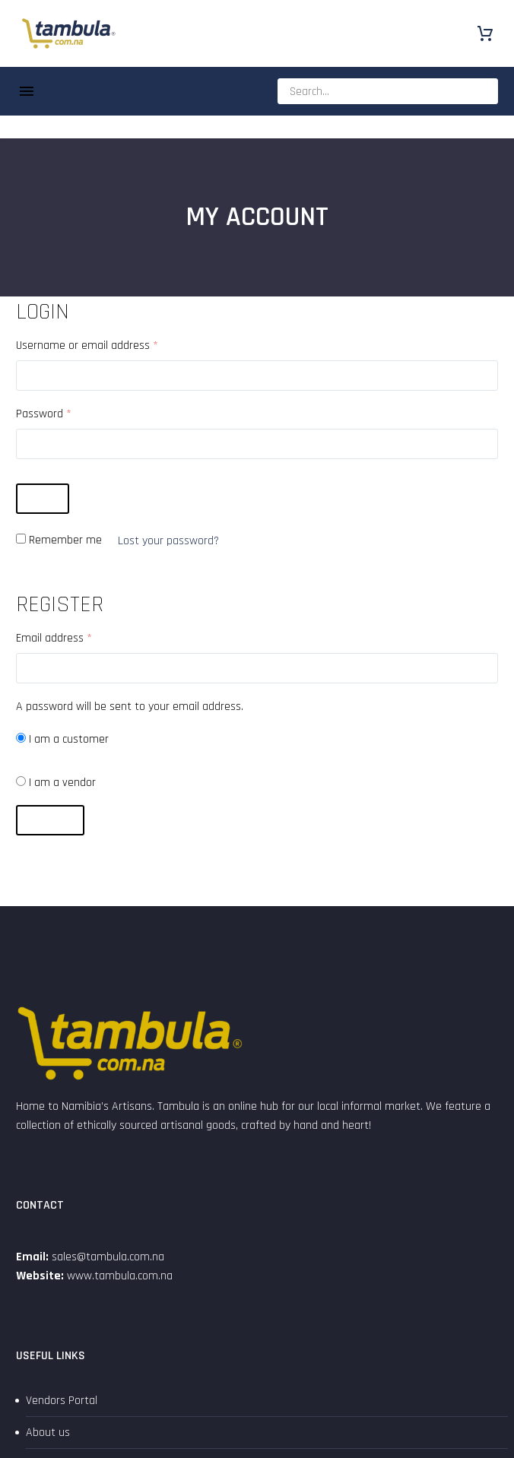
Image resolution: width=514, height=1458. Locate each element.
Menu (26, 91)
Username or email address (87, 345)
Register (50, 820)
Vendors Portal (61, 1401)
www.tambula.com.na (120, 1276)
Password (43, 414)
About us (48, 1433)
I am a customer (62, 739)
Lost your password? (168, 541)
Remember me (65, 540)
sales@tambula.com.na (106, 1257)
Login (42, 499)
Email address (54, 638)
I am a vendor (56, 783)
